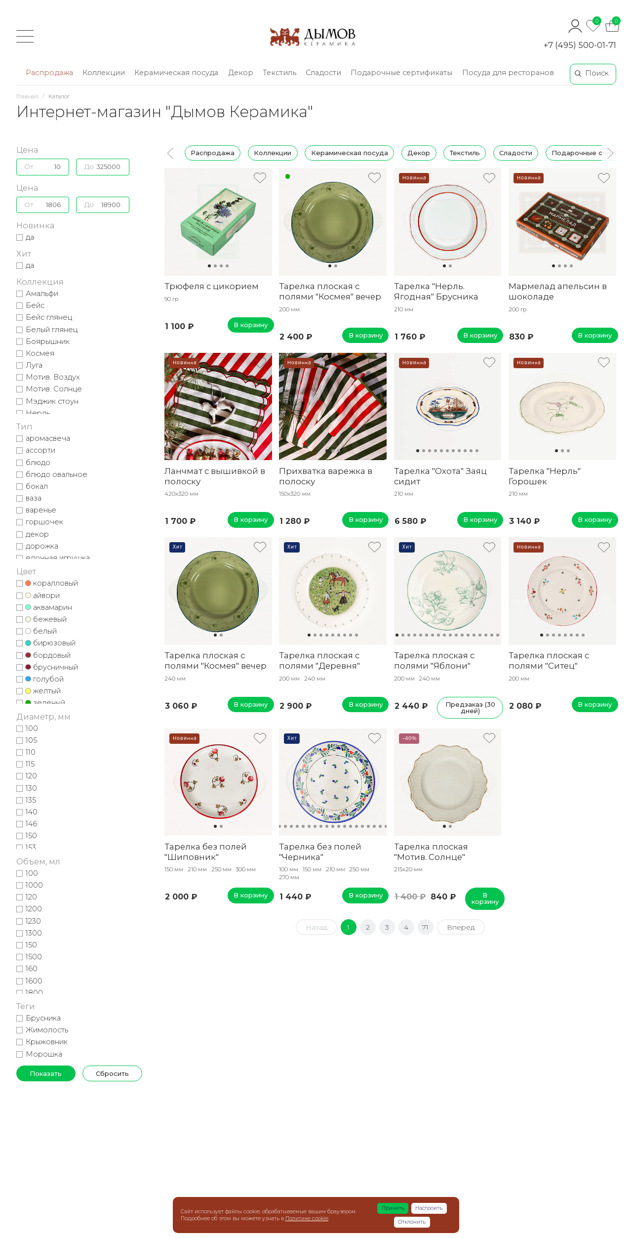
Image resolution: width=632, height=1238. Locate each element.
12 (462, 635)
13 (468, 635)
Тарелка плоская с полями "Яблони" (434, 660)
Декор (418, 153)
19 (380, 826)
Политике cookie (306, 1218)
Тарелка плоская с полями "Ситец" (549, 660)
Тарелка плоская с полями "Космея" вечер (330, 291)
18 (497, 635)
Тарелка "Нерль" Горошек (545, 476)
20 (386, 826)
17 (491, 635)
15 (479, 635)
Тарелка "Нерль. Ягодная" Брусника (436, 291)
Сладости (515, 153)
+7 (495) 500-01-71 (580, 45)
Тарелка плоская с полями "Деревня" (319, 660)
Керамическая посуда (349, 153)
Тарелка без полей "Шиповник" (205, 852)
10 (471, 450)
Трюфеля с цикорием (211, 286)
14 (474, 635)
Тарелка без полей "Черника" (320, 852)
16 (485, 635)
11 (476, 450)
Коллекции (272, 153)
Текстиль (464, 153)
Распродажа (213, 153)
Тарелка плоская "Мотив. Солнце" (431, 852)
